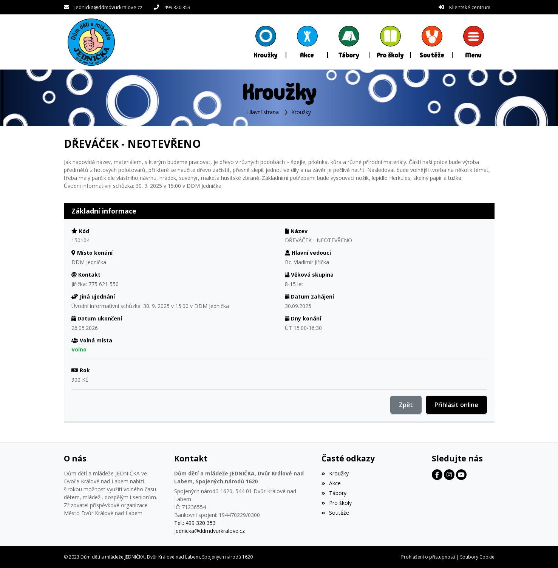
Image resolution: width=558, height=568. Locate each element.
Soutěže (335, 512)
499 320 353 (177, 7)
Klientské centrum (469, 7)
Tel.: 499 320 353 (195, 522)
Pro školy (337, 502)
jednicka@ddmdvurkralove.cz (108, 7)
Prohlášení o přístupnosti (428, 557)
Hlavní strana (263, 112)
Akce (331, 483)
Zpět (406, 405)
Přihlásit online (456, 405)
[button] (473, 42)
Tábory (334, 493)
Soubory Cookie (477, 557)
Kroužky (301, 112)
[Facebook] (437, 474)
